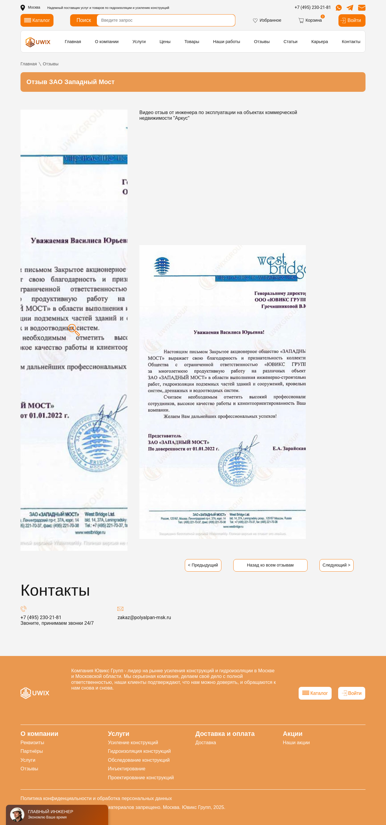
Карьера (319, 41)
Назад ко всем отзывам (270, 565)
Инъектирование (126, 768)
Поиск (83, 20)
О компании (107, 41)
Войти (350, 20)
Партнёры (32, 751)
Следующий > (336, 565)
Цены (165, 41)
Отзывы (262, 41)
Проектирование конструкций (141, 777)
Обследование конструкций (139, 760)
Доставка (205, 742)
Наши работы (226, 41)
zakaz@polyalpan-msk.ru (144, 617)
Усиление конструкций (133, 742)
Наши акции (296, 742)
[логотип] (38, 42)
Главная (73, 41)
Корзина (310, 20)
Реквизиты (32, 742)
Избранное (266, 20)
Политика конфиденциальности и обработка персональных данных (96, 798)
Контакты (351, 41)
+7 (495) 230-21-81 (312, 7)
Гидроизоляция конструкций (139, 751)
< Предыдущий (203, 565)
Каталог (315, 693)
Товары (192, 41)
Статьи (290, 41)
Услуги (139, 41)
